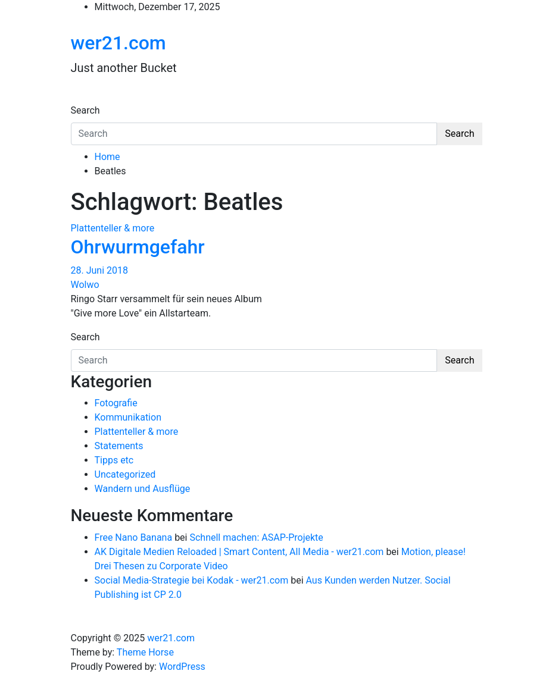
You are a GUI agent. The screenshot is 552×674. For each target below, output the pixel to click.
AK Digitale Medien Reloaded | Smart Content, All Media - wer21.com (239, 551)
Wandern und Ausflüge (143, 488)
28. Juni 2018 (99, 270)
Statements (119, 446)
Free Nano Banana (134, 537)
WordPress (182, 666)
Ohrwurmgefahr (138, 247)
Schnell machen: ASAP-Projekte (256, 537)
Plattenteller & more (113, 228)
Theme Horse (145, 652)
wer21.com (118, 43)
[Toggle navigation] (78, 99)
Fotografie (116, 403)
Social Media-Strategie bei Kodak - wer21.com (192, 580)
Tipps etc (114, 460)
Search (85, 110)
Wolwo (85, 284)
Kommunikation (128, 417)
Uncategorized (125, 474)
